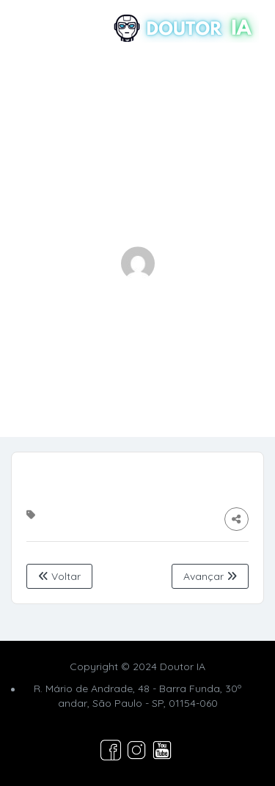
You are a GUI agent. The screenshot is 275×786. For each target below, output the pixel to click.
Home (91, 358)
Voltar (59, 576)
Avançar (210, 576)
